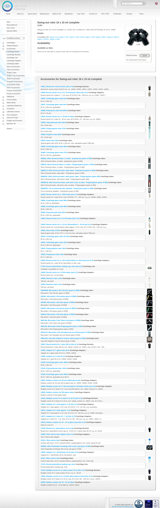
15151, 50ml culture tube (50, 458)
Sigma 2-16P (89, 37)
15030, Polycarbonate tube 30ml (53, 122)
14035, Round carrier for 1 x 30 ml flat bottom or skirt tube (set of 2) (67, 260)
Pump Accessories (13, 94)
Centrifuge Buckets (13, 55)
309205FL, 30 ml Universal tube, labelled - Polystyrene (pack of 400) (67, 188)
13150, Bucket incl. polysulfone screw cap (57, 428)
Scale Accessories (13, 79)
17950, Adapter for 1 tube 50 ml (53, 356)
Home (8, 14)
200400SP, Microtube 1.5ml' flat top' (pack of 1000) (60, 290)
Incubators (10, 109)
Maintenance (44, 14)
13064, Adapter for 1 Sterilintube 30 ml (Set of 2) (59, 452)
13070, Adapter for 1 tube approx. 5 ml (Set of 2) (59, 404)
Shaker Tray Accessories (16, 76)
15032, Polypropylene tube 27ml (53, 128)
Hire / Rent (10, 28)
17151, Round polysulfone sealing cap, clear (58, 464)
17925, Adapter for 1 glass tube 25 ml (55, 350)
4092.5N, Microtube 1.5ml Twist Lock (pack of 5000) (60, 320)
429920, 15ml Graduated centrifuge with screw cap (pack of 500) (65, 446)
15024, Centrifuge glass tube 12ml (54, 242)
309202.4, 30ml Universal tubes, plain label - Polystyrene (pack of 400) (68, 170)
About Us (20, 14)
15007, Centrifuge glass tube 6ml (53, 98)
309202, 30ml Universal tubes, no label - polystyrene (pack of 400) (66, 158)
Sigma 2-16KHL (43, 39)
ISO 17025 (105, 14)
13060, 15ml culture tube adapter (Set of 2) (57, 434)
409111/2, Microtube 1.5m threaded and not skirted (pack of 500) (66, 332)
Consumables (12, 100)
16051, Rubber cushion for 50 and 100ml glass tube (61, 380)
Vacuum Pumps (12, 118)
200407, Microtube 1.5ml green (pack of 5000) (58, 308)
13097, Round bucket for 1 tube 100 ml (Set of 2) (59, 344)
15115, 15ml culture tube (50, 440)
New (8, 22)
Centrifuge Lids (12, 58)
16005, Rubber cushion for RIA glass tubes (57, 392)
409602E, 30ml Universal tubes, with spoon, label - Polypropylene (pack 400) (70, 176)
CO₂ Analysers (12, 115)
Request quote (131, 55)
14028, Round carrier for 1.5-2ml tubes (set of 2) (59, 272)
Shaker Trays (11, 73)
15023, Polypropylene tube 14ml (53, 248)
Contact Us (93, 14)
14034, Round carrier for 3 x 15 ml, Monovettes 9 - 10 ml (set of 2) (66, 224)
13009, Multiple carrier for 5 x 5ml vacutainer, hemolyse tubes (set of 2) (68, 386)
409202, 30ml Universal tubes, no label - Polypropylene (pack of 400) (67, 164)
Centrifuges (11, 43)
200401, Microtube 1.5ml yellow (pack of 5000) (58, 296)
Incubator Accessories (15, 82)
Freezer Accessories (14, 91)
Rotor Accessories (13, 67)
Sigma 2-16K (64, 37)
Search (9, 129)
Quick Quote (32, 14)
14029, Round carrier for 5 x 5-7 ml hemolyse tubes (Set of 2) (64, 92)
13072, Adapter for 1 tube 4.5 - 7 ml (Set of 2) (58, 416)
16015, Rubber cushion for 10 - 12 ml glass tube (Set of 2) (63, 422)
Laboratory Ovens (13, 112)
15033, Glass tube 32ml (50, 140)
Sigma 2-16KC (100, 37)
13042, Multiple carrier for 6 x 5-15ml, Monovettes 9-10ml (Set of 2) (66, 476)
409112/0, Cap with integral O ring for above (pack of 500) (63, 338)
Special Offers (12, 31)
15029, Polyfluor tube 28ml (51, 134)
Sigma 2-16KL (55, 39)
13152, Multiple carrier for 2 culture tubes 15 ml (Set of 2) (63, 470)
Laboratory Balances (14, 106)
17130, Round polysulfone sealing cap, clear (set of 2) (61, 266)
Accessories (11, 49)
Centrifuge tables (13, 64)
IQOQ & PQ (56, 14)
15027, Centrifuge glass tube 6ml (53, 104)
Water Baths (11, 103)
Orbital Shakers (12, 46)
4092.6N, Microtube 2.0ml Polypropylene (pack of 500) (61, 326)
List (4, 38)
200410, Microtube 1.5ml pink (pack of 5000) (58, 314)
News (142, 14)
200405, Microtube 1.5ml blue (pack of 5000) (58, 302)
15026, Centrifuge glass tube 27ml (54, 152)
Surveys (129, 14)
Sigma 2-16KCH (113, 37)
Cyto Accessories (13, 70)
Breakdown (69, 14)
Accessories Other (13, 85)
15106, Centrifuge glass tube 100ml (54, 374)
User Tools (81, 14)
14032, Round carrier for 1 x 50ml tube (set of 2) (59, 194)
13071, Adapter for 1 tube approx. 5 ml (55, 410)
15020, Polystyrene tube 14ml (52, 254)
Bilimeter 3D (11, 124)
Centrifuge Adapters (14, 61)
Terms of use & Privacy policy (122, 507)
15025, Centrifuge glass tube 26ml (54, 146)
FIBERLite (10, 97)
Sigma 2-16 (54, 37)
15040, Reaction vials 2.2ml (51, 284)
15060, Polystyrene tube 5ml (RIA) (54, 110)
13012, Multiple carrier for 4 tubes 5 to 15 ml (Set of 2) (61, 398)
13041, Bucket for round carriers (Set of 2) (57, 86)
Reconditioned (12, 25)
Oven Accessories (13, 88)
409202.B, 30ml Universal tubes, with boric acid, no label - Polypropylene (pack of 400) (74, 182)
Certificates (117, 14)
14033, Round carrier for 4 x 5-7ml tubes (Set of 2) (60, 218)
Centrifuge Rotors (13, 52)
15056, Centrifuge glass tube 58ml (54, 200)
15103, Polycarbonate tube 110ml (53, 368)
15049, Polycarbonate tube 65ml (53, 212)
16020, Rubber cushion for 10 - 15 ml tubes (57, 482)
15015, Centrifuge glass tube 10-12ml (55, 236)
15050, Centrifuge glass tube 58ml (54, 206)
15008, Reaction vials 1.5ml (51, 278)
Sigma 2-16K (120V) (77, 37)
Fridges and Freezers (14, 121)
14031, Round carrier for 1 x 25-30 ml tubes (57, 116)
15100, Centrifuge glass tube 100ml (54, 362)
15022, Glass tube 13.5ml (50, 230)
